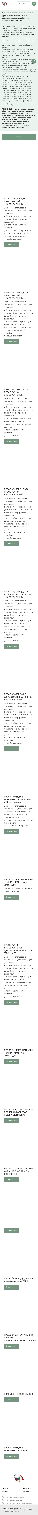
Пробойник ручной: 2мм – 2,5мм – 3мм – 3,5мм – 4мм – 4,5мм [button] (18, 882)
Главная (5, 1489)
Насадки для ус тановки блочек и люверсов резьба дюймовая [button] (19, 1112)
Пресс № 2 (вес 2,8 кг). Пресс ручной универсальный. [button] (16, 295)
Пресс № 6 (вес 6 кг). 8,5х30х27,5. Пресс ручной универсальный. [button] (18, 697)
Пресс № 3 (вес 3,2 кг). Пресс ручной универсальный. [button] (16, 392)
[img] (34, 4)
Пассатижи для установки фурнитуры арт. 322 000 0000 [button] (17, 799)
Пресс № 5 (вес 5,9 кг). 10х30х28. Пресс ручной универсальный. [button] (17, 594)
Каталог (5, 1492)
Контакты (27, 1489)
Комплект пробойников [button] (18, 1394)
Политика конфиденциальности (12, 1500)
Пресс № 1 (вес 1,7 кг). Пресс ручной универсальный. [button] (16, 201)
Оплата (26, 1492)
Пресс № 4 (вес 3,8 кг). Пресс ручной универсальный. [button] (16, 492)
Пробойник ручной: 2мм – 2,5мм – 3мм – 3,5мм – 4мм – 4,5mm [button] (18, 1053)
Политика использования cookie (13, 1497)
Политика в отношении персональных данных (17, 1503)
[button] (23, 4)
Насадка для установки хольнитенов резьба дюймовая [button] (18, 1171)
